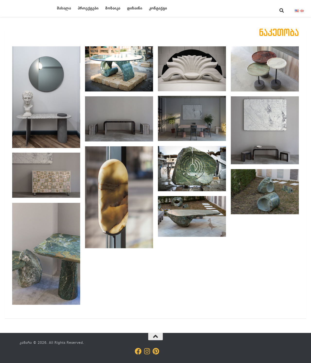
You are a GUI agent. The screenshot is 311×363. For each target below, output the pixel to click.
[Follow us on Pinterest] (155, 351)
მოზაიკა (112, 8)
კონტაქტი (158, 8)
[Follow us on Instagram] (147, 351)
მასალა (64, 8)
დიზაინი (134, 8)
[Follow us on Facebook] (138, 351)
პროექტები (88, 8)
